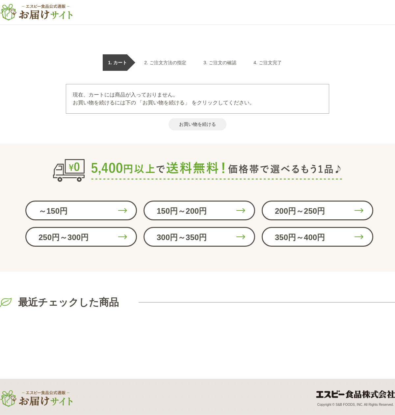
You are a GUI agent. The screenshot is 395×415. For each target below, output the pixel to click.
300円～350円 (182, 237)
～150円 (53, 211)
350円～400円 (300, 237)
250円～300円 (64, 237)
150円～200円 (182, 211)
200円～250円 (300, 211)
